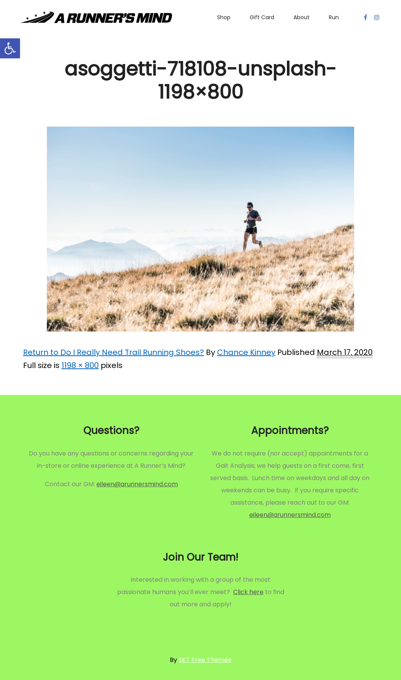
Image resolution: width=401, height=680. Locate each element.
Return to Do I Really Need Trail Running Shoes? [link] (113, 352)
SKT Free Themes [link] (205, 659)
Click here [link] (248, 592)
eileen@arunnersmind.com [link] (137, 484)
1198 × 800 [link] (80, 365)
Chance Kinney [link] (246, 352)
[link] (10, 48)
